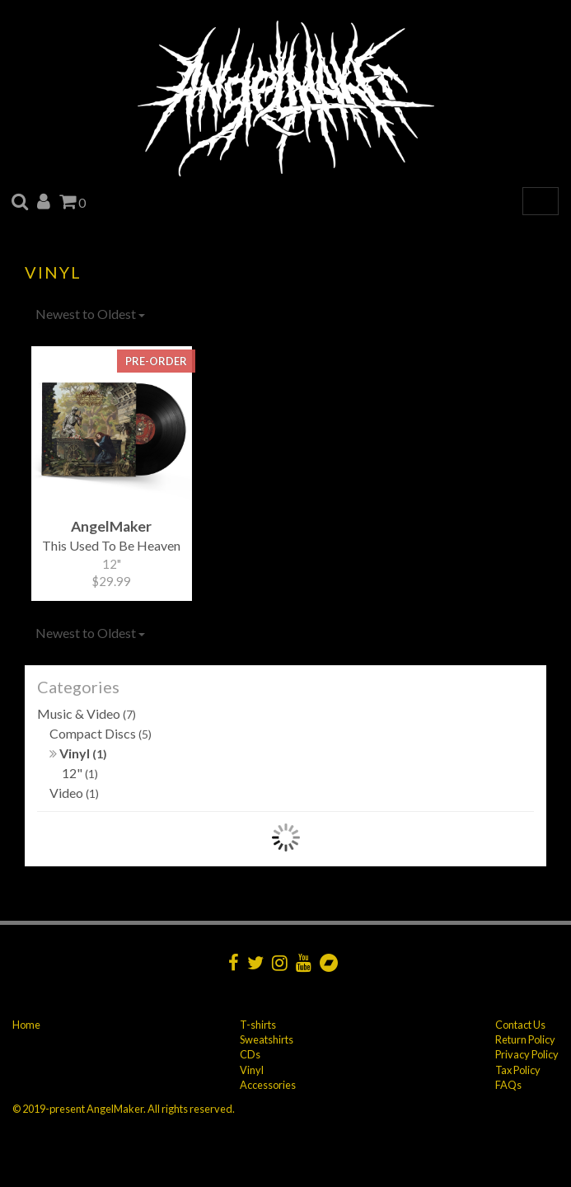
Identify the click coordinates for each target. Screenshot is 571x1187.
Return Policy (525, 1039)
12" (80, 773)
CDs (250, 1054)
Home (26, 1024)
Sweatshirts (266, 1039)
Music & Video (86, 713)
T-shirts (258, 1024)
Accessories (268, 1084)
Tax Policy (518, 1070)
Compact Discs (100, 733)
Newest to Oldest (90, 313)
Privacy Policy (527, 1054)
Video (74, 792)
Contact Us (520, 1024)
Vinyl (78, 753)
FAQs (508, 1084)
